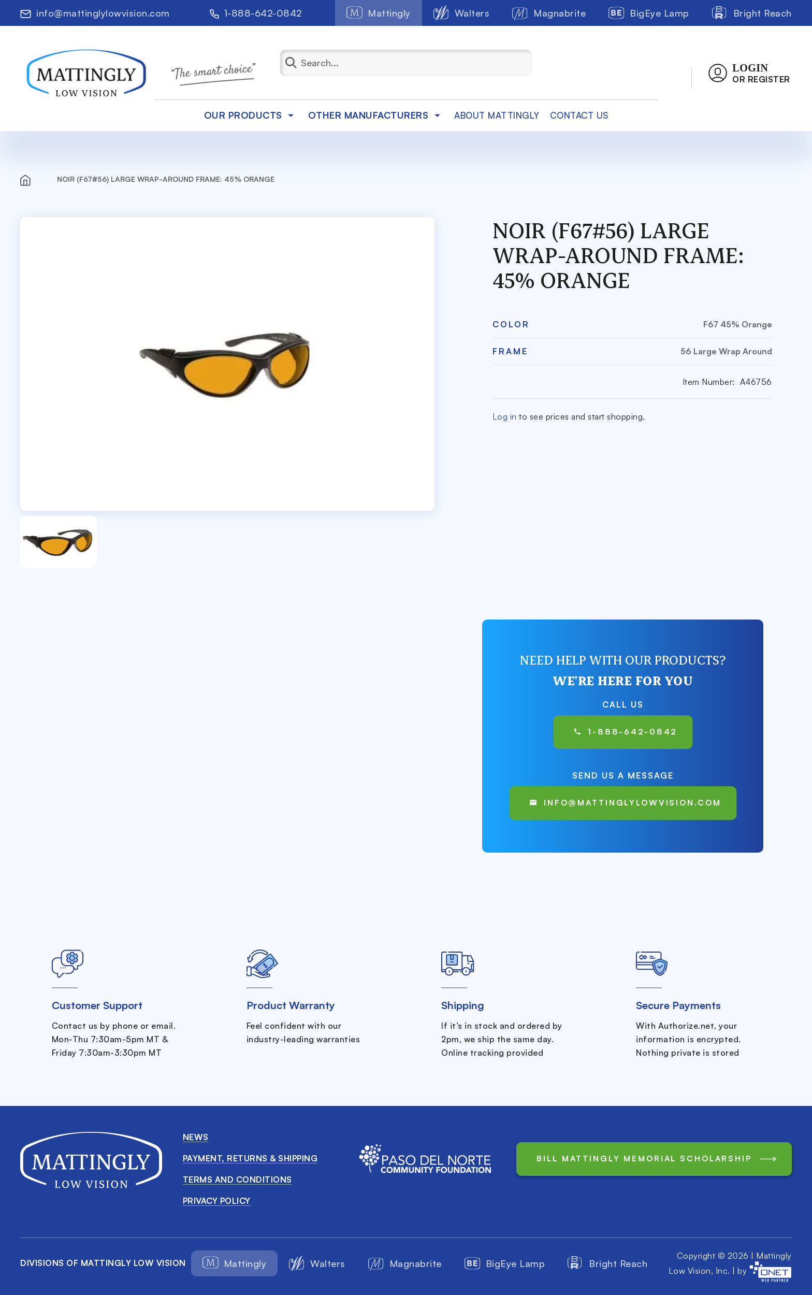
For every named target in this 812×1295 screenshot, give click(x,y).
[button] (749, 73)
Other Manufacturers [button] (376, 115)
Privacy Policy (217, 1201)
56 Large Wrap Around (726, 351)
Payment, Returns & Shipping (250, 1158)
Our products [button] (251, 115)
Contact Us (579, 115)
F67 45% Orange (737, 324)
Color (511, 324)
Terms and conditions (237, 1179)
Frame (510, 351)
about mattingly (497, 115)
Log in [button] (504, 416)
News (196, 1137)
